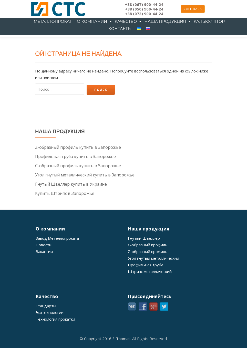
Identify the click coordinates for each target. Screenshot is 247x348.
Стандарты (46, 327)
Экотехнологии (50, 333)
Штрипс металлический (150, 293)
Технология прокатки (55, 340)
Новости (44, 266)
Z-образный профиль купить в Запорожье (78, 169)
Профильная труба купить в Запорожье (75, 178)
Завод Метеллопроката (57, 259)
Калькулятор (209, 21)
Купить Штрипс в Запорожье (64, 215)
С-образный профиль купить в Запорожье (78, 187)
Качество (126, 21)
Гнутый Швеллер (144, 259)
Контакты (120, 28)
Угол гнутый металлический (153, 279)
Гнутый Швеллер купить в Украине (71, 205)
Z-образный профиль (147, 273)
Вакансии (44, 273)
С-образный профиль (147, 266)
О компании (92, 21)
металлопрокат (53, 21)
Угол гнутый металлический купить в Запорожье (85, 196)
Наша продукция (165, 21)
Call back (193, 9)
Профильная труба (145, 286)
